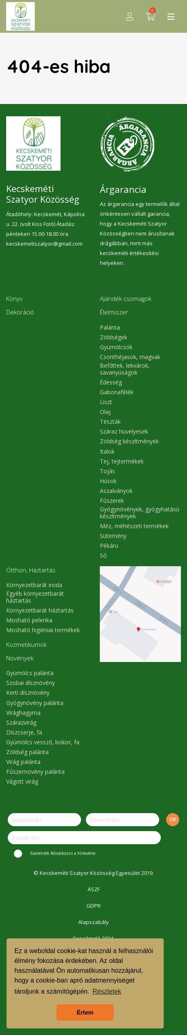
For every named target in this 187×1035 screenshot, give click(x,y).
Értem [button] (85, 1012)
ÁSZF (94, 889)
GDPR (93, 905)
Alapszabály (93, 922)
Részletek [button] (106, 991)
